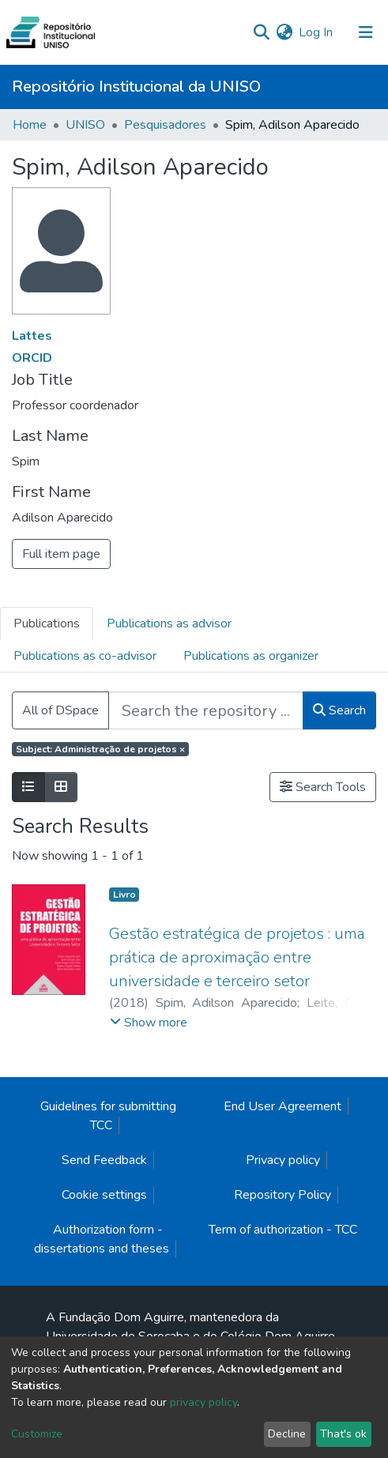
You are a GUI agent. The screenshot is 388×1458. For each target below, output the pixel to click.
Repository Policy (282, 1195)
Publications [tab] (46, 623)
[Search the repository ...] (205, 710)
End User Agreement (282, 1106)
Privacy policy (283, 1160)
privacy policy (203, 1402)
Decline (287, 1433)
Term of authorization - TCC (283, 1229)
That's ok (343, 1433)
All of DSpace (60, 710)
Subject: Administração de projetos (100, 749)
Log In (316, 32)
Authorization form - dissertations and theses (101, 1239)
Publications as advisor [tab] (169, 623)
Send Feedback (104, 1160)
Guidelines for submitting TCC (108, 1116)
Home (30, 125)
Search (339, 710)
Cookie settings (104, 1195)
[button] (284, 32)
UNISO (85, 125)
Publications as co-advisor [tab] (84, 656)
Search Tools (323, 787)
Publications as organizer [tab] (250, 656)
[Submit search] (261, 32)
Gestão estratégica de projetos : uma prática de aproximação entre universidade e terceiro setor (237, 957)
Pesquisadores (165, 125)
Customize (36, 1433)
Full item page (61, 554)
